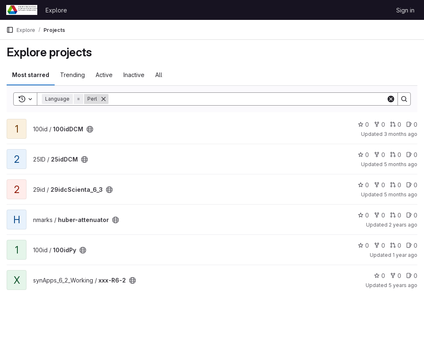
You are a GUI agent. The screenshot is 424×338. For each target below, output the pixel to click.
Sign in (405, 10)
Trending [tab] (72, 74)
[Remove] (103, 99)
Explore (56, 10)
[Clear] (391, 99)
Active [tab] (104, 74)
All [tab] (158, 74)
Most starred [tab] (30, 74)
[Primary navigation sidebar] (10, 29)
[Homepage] (22, 10)
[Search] (247, 99)
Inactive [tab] (134, 74)
